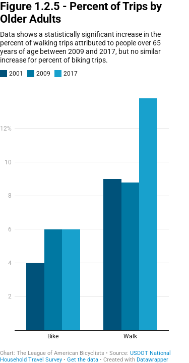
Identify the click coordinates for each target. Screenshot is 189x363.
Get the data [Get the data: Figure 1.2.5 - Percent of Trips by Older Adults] (82, 359)
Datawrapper (152, 359)
